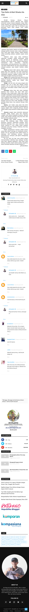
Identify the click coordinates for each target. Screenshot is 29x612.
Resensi (24, 542)
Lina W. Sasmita (11, 198)
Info (3, 539)
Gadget (23, 537)
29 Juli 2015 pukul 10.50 (18, 323)
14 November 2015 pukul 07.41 (17, 349)
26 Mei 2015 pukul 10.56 (21, 241)
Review (3, 544)
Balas (8, 206)
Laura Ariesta (10, 256)
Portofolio (12, 542)
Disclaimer (6, 611)
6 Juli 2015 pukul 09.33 (20, 309)
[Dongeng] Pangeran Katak (16, 462)
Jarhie (8, 349)
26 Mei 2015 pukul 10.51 (18, 228)
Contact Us (25, 611)
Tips (2, 9)
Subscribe (25, 447)
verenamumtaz (11, 297)
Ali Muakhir (11, 213)
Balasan (6, 210)
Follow (26, 443)
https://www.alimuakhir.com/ (14, 177)
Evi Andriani (10, 323)
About (3, 537)
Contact (17, 537)
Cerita (12, 537)
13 (27, 17)
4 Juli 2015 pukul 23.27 (20, 270)
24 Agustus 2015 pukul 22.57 (20, 339)
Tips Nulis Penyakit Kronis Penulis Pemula (7, 161)
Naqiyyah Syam (11, 339)
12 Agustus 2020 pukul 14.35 (20, 362)
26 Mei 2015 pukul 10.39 (20, 198)
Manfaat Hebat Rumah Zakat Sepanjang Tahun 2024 (14, 499)
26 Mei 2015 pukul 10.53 (21, 213)
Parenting (4, 542)
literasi (18, 544)
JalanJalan (15, 539)
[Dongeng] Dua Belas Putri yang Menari (17, 455)
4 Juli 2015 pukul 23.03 (18, 256)
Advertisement (18, 611)
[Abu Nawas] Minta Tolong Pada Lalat (19, 469)
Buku (8, 537)
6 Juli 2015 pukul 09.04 (19, 297)
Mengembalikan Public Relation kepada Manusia (13, 496)
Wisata (5, 9)
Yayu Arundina (10, 362)
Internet (8, 539)
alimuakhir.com (15, 609)
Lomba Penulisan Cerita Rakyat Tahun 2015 (22, 161)
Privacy (11, 611)
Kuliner (21, 539)
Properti (18, 542)
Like (27, 439)
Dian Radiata (10, 228)
